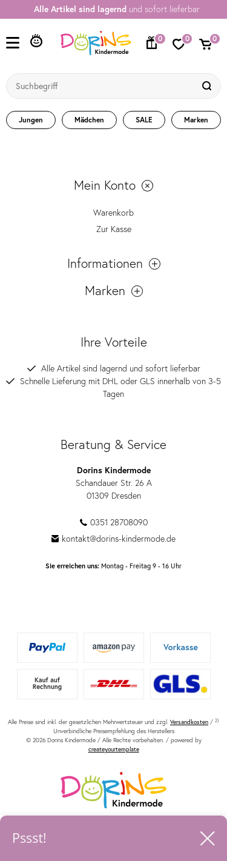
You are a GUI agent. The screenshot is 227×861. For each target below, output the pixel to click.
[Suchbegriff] (101, 86)
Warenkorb (113, 212)
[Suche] (208, 86)
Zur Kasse (113, 229)
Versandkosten (189, 722)
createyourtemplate (113, 749)
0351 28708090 (114, 522)
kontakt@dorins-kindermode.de (113, 538)
